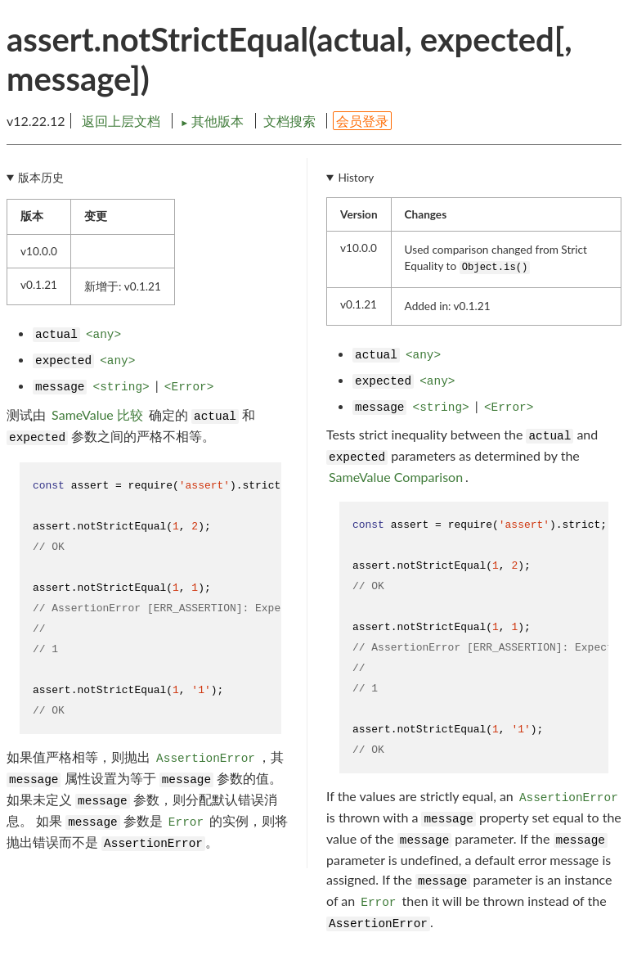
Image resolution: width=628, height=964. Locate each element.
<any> (103, 334)
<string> (121, 387)
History (356, 177)
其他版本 (213, 120)
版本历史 (41, 177)
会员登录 (362, 120)
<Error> (188, 387)
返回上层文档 (121, 120)
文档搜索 (289, 120)
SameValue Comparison (396, 476)
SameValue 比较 (97, 414)
